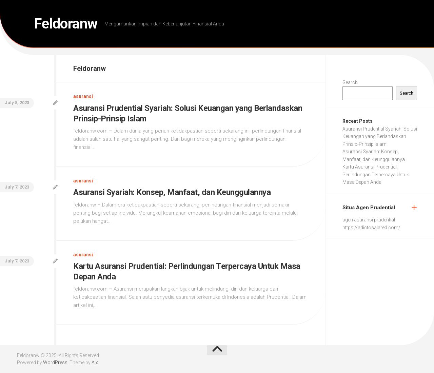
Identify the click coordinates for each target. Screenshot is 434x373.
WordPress (55, 362)
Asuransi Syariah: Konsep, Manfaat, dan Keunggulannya (172, 192)
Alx (95, 362)
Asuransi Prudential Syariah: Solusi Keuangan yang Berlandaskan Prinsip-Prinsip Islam (379, 136)
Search (350, 82)
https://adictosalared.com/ (371, 227)
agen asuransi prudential (368, 219)
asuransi (83, 96)
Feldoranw (66, 23)
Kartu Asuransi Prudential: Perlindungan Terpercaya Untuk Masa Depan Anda (375, 174)
